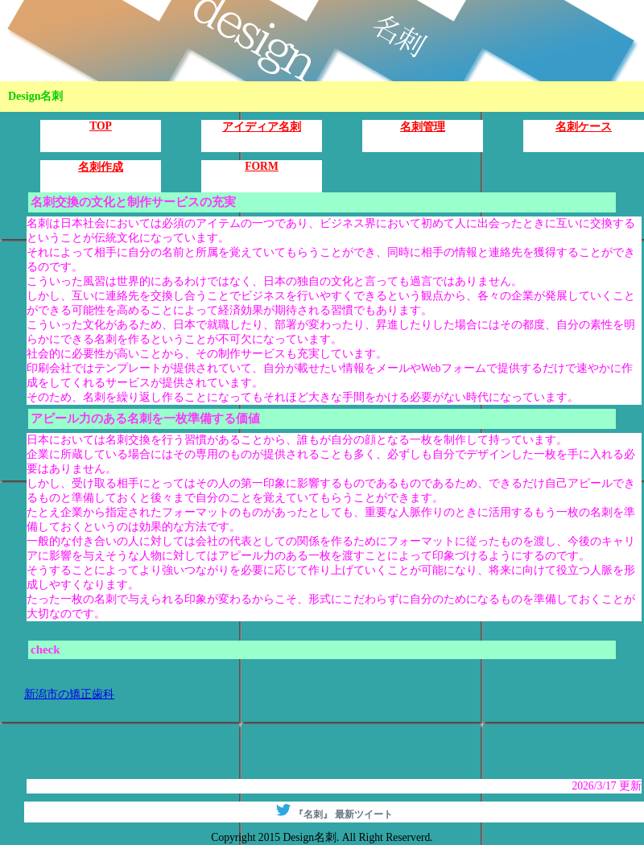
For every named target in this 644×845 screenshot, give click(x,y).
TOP (100, 126)
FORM (262, 166)
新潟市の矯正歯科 (69, 694)
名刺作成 (100, 167)
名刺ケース (583, 127)
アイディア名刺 (261, 127)
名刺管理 (422, 127)
